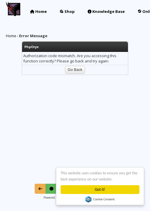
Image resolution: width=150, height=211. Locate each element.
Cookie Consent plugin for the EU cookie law (100, 199)
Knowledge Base (106, 11)
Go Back (75, 69)
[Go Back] (40, 189)
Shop (67, 11)
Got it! (100, 189)
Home (38, 11)
